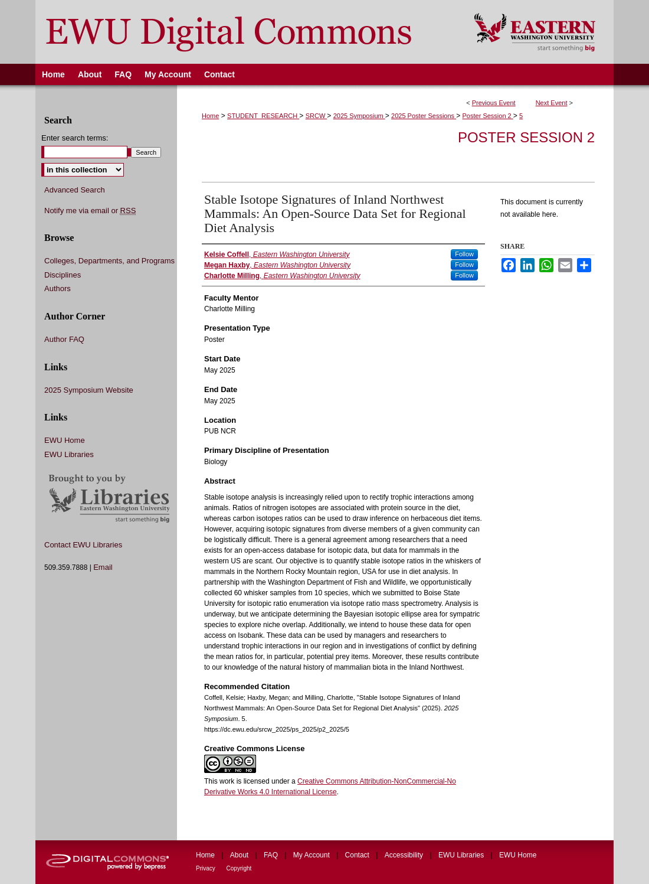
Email (103, 567)
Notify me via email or (90, 211)
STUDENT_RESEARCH (263, 115)
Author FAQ (64, 339)
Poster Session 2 (488, 115)
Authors (57, 288)
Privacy (206, 868)
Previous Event (494, 102)
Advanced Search (74, 189)
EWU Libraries (69, 454)
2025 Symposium (359, 115)
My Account (312, 855)
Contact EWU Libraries (83, 544)
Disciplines (62, 274)
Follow (464, 253)
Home (210, 115)
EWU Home (64, 440)
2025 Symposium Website (88, 390)
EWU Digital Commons (246, 32)
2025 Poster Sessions (423, 115)
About (240, 855)
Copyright (239, 868)
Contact (358, 855)
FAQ (272, 855)
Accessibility (405, 855)
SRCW (316, 115)
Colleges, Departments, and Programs (109, 260)
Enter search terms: (74, 137)
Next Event (552, 102)
